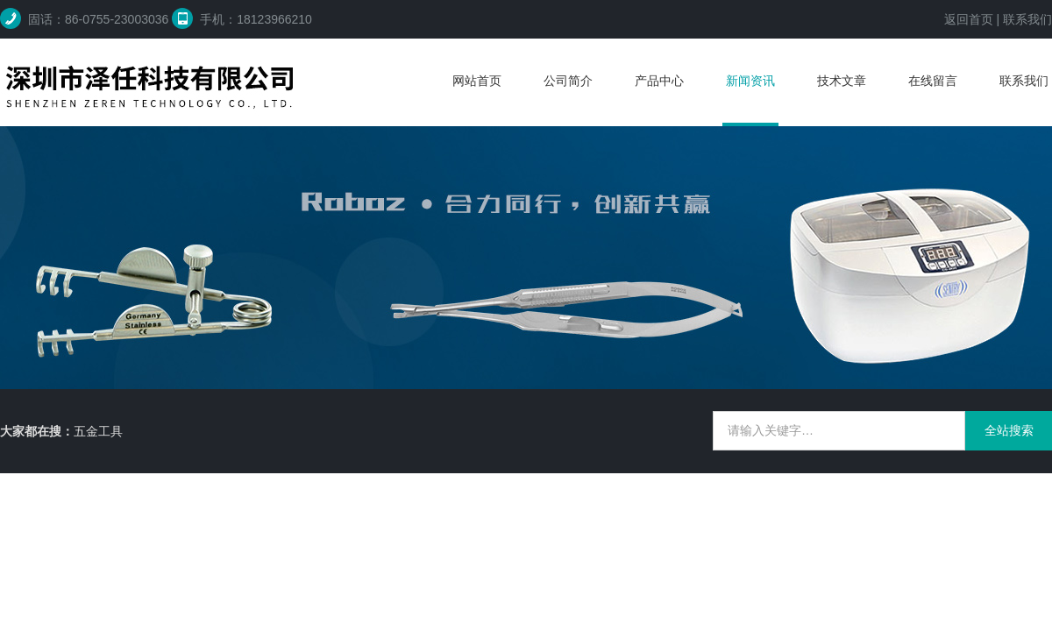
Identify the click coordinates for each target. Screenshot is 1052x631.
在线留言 (932, 81)
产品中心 (659, 81)
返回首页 (968, 19)
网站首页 (476, 81)
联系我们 (1027, 19)
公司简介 (568, 81)
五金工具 (98, 431)
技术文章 (841, 81)
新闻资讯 (750, 81)
